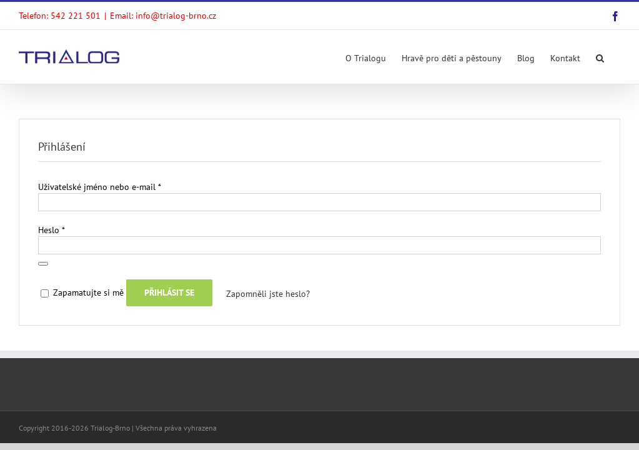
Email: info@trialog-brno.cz (163, 15)
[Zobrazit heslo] (43, 264)
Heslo (51, 230)
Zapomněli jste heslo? (268, 293)
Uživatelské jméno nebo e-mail (99, 186)
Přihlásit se (169, 292)
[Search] (600, 57)
